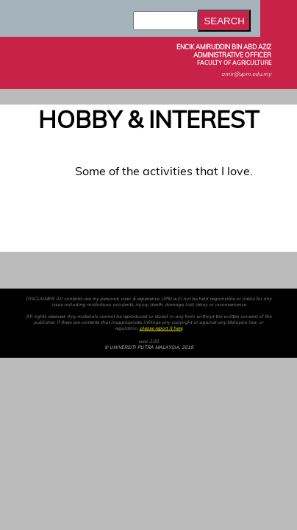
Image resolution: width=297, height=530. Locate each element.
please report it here (161, 328)
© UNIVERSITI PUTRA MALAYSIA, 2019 (148, 347)
